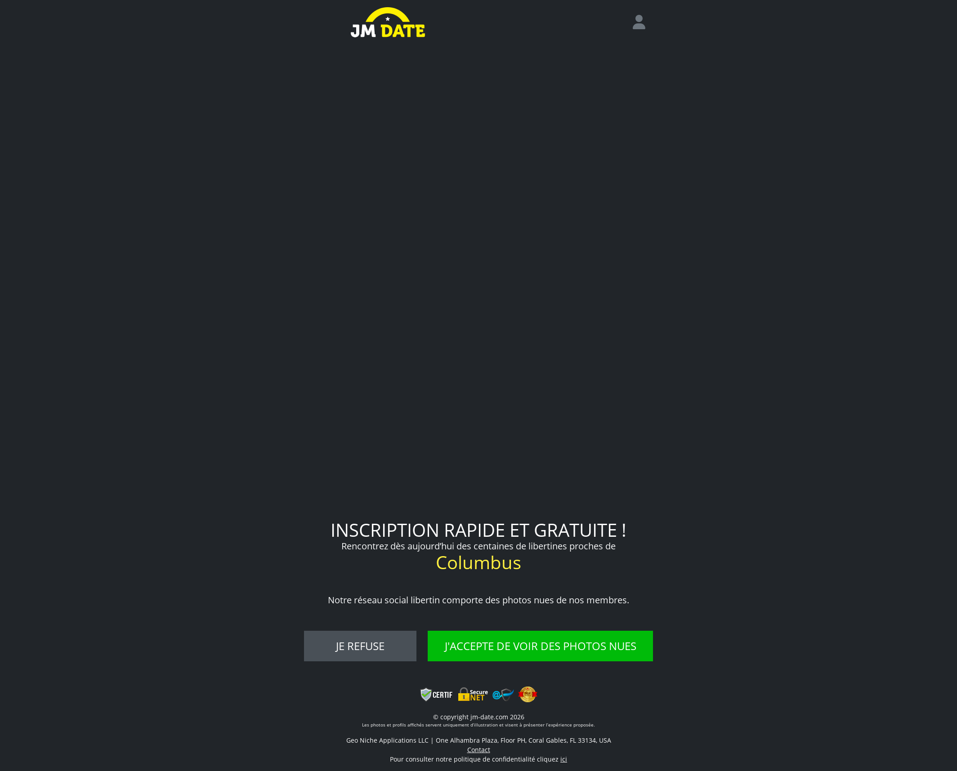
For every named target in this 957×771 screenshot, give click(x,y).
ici (563, 759)
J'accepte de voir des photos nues (540, 645)
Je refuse (360, 645)
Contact (478, 749)
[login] (642, 22)
